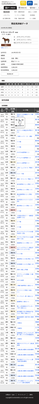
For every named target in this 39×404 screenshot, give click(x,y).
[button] (1, 8)
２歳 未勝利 (20, 365)
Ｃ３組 (19, 142)
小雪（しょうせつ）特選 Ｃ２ (25, 168)
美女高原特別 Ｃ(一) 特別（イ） (24, 195)
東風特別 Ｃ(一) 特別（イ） (25, 243)
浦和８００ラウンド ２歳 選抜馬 (25, 344)
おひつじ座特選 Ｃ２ (23, 163)
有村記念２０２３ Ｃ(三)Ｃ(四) (25, 200)
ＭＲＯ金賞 (20, 280)
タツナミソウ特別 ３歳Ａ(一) (24, 291)
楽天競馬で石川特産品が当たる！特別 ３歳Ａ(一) (25, 312)
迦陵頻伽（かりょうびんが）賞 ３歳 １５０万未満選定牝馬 (25, 334)
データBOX (10, 8)
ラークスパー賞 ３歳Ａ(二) (25, 296)
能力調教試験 (6, 18)
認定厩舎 (32, 15)
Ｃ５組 (19, 211)
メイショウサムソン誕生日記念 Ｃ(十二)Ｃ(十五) (25, 248)
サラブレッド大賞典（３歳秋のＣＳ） (25, 275)
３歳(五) (19, 323)
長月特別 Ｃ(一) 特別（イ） (25, 190)
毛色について (4, 47)
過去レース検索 (32, 12)
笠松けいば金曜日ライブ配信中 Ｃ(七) (25, 115)
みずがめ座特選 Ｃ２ (23, 152)
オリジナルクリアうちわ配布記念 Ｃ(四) (25, 232)
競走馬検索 (6, 12)
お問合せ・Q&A (10, 394)
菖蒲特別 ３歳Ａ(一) (23, 302)
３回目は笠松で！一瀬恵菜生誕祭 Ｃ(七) (25, 216)
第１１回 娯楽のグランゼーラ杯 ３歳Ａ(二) (25, 307)
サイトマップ (21, 394)
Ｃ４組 (19, 147)
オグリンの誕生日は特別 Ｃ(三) (25, 131)
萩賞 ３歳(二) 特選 (22, 269)
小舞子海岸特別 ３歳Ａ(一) (25, 285)
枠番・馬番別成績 (19, 18)
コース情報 (32, 18)
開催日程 (23, 8)
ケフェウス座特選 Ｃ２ (24, 158)
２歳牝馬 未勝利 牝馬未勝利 (25, 349)
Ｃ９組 (19, 126)
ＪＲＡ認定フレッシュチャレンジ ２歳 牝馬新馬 (25, 382)
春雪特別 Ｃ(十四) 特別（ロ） (25, 259)
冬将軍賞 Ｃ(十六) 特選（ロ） (25, 264)
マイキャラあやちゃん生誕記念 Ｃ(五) (25, 238)
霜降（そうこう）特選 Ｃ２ (25, 179)
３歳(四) (19, 328)
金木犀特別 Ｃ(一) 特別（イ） (25, 184)
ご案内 (31, 394)
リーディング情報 (19, 15)
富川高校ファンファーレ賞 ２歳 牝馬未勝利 (25, 360)
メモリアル (6, 15)
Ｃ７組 (19, 120)
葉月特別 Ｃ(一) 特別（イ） (25, 206)
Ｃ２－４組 (20, 174)
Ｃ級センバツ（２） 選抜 (24, 136)
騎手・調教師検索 (19, 12)
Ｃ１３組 (19, 254)
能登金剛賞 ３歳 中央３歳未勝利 (25, 318)
